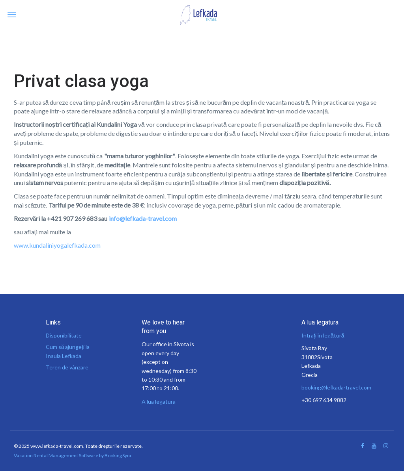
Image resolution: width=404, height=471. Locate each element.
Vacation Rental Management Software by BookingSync (73, 455)
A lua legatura (159, 401)
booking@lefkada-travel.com (336, 387)
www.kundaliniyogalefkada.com (57, 245)
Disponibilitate (64, 335)
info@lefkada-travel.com (143, 218)
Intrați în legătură (322, 335)
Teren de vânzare (67, 367)
